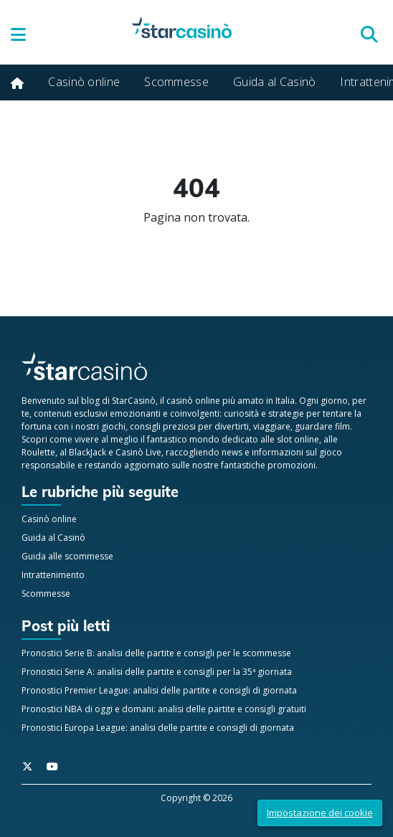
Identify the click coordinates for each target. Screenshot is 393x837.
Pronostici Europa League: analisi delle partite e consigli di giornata (158, 728)
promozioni (291, 465)
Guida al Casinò (274, 82)
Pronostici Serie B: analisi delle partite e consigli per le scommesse (156, 653)
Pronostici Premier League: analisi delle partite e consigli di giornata (159, 690)
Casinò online (84, 82)
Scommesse (176, 82)
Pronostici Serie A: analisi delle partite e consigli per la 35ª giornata (157, 672)
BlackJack (87, 452)
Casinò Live (138, 452)
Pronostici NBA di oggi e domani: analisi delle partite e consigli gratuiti (164, 709)
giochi (113, 426)
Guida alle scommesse (67, 556)
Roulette (38, 452)
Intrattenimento (53, 575)
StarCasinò (134, 400)
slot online (298, 439)
